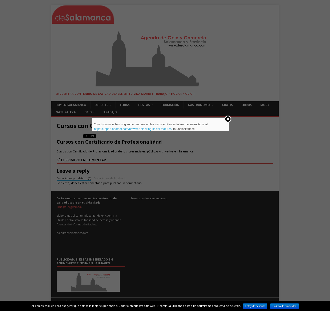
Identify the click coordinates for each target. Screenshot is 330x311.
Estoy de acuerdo (255, 306)
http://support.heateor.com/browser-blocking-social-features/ (133, 129)
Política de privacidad (285, 306)
